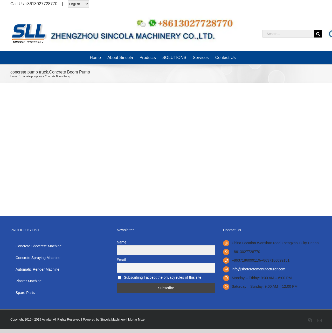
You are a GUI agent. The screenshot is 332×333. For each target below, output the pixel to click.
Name (121, 242)
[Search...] (288, 34)
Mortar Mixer (137, 319)
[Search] (318, 34)
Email (121, 260)
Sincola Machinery (113, 319)
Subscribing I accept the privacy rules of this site (159, 277)
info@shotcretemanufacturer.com (258, 269)
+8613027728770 (41, 4)
